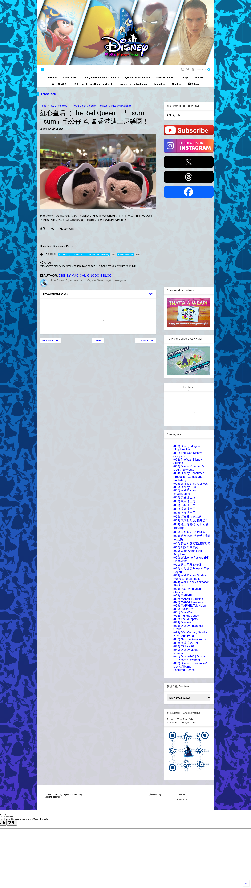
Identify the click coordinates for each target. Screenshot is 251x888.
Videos (193, 83)
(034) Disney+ (182, 622)
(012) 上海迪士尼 (184, 512)
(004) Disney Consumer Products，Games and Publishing (103, 106)
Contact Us (159, 84)
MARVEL (199, 77)
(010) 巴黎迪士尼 (184, 505)
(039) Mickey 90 (183, 646)
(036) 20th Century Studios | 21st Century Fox (191, 634)
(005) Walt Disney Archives (190, 483)
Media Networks (164, 77)
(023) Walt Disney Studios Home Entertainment (189, 577)
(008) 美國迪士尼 (184, 497)
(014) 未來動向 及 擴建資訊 (190, 520)
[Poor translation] (12, 823)
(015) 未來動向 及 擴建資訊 (190, 532)
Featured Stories (184, 670)
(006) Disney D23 (184, 487)
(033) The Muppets (185, 619)
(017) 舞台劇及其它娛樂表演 (191, 543)
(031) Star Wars (183, 612)
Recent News (70, 77)
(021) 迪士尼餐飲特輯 (187, 564)
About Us (176, 84)
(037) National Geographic (190, 639)
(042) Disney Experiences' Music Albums (190, 665)
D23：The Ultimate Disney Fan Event (93, 84)
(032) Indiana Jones (186, 615)
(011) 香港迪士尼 (59, 106)
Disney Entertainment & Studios (101, 77)
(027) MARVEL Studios (188, 598)
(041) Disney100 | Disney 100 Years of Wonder (189, 658)
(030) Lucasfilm (183, 609)
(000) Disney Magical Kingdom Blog (186, 448)
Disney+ (184, 77)
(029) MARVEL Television (189, 605)
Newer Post (50, 340)
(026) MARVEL (183, 595)
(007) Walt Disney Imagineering (184, 492)
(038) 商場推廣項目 (185, 643)
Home (52, 77)
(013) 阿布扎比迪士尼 (187, 516)
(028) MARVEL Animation (189, 602)
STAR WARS (59, 84)
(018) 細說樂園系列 (185, 547)
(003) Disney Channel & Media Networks (188, 468)
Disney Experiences (137, 77)
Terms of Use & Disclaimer (132, 84)
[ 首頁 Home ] (155, 794)
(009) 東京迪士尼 (184, 501)
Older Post (145, 340)
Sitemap (182, 794)
